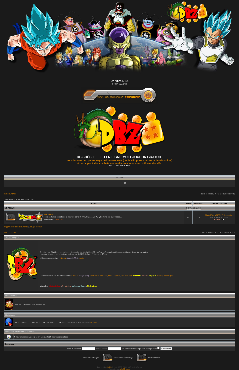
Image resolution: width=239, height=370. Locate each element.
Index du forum (10, 194)
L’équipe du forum (35, 227)
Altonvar (63, 258)
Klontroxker (95, 322)
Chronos (75, 276)
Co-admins (66, 286)
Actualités (48, 215)
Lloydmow (116, 276)
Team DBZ (59, 219)
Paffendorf (137, 276)
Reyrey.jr (152, 276)
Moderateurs (92, 286)
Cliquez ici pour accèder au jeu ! (119, 165)
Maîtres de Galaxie (79, 286)
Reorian (217, 219)
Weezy (166, 276)
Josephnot (103, 276)
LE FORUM (9, 208)
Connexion (9, 344)
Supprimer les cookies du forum (16, 227)
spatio (81, 258)
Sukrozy (160, 276)
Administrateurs (55, 286)
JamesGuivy (94, 276)
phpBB (109, 367)
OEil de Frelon (126, 276)
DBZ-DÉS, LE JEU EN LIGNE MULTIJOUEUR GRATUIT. (119, 157)
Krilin (110, 276)
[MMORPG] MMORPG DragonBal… (219, 215)
